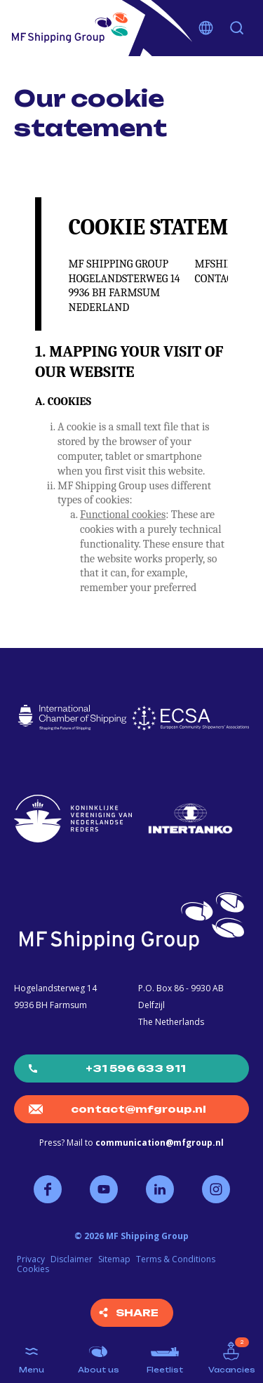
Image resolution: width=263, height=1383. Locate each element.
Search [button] (237, 28)
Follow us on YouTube (104, 1189)
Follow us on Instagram (216, 1189)
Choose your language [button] (206, 28)
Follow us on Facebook (48, 1189)
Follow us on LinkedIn (160, 1189)
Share (137, 1312)
